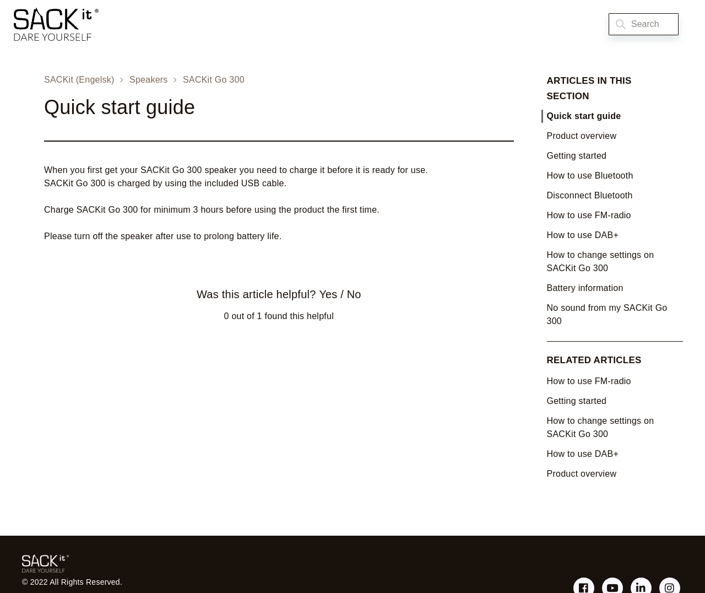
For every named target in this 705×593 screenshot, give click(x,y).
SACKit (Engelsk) (79, 79)
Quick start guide (584, 116)
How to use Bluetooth (590, 175)
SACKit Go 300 (214, 79)
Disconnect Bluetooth (590, 195)
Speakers (148, 79)
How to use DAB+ (583, 235)
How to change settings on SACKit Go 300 (600, 261)
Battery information (585, 288)
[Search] (644, 24)
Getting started (577, 155)
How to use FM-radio (589, 215)
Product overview (582, 136)
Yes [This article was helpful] (328, 294)
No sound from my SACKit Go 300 (607, 314)
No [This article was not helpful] (354, 294)
